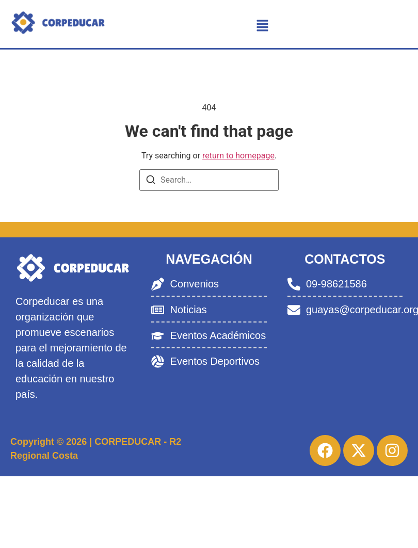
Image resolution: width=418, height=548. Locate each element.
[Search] (150, 181)
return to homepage (238, 155)
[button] (262, 26)
